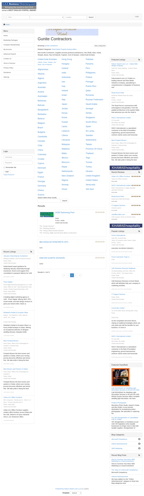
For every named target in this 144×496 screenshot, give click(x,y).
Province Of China (94, 149)
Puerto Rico (91, 86)
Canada (41, 141)
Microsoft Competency (119, 439)
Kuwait (65, 122)
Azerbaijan (42, 96)
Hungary (65, 64)
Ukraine (89, 171)
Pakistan (89, 59)
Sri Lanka (90, 131)
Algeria (41, 78)
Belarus (41, 118)
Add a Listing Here (100, 46)
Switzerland (91, 140)
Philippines (91, 73)
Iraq (63, 86)
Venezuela (90, 184)
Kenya (64, 113)
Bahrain (41, 105)
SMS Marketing (116, 448)
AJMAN (40, 62)
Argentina (42, 83)
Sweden (89, 135)
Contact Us (7, 59)
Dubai (45, 62)
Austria (41, 92)
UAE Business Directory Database (123, 268)
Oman (64, 189)
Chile (40, 145)
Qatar (88, 90)
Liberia (65, 135)
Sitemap (6, 77)
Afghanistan (43, 69)
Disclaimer (7, 72)
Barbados (42, 114)
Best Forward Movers (10, 341)
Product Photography (118, 403)
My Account (7, 49)
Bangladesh (43, 110)
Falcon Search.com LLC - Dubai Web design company (124, 64)
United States (92, 180)
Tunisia (89, 162)
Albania (41, 74)
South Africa (91, 122)
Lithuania (66, 140)
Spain (88, 126)
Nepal (64, 167)
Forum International (118, 235)
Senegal (89, 108)
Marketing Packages (10, 40)
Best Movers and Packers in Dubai (15, 369)
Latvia (64, 126)
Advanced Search (9, 54)
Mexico (65, 158)
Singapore (90, 117)
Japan (64, 104)
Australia (42, 87)
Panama (89, 64)
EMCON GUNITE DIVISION (52, 258)
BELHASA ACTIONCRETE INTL (54, 242)
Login (137, 16)
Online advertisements (119, 444)
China (40, 150)
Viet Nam (90, 189)
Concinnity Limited (117, 308)
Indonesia (66, 77)
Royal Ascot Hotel (117, 93)
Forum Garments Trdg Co (120, 257)
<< (64, 275)
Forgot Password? (8, 174)
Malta (64, 153)
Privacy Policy (8, 68)
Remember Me (11, 167)
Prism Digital (7, 282)
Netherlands (67, 171)
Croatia (41, 159)
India (64, 73)
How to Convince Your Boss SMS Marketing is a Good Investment (123, 460)
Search (91, 17)
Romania (90, 95)
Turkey (89, 167)
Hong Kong (67, 59)
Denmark (42, 168)
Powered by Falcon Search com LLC (68, 489)
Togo (88, 158)
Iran (63, 82)
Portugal (89, 82)
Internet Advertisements (119, 476)
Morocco (65, 162)
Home (7, 24)
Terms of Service (9, 63)
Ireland (65, 90)
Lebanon (66, 131)
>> (80, 275)
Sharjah (50, 62)
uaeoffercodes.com (118, 214)
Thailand (89, 153)
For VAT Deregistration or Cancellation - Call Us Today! (125, 418)
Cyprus (41, 163)
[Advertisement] (18, 115)
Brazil (40, 127)
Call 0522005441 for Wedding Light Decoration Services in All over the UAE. (125, 389)
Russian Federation (94, 99)
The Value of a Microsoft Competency (124, 470)
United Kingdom (93, 176)
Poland (89, 77)
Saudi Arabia (91, 104)
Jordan (65, 108)
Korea (64, 117)
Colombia (42, 154)
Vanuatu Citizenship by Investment (15, 256)
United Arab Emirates (47, 59)
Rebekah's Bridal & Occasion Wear (15, 312)
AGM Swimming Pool (64, 212)
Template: (66, 493)
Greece (41, 195)
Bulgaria (41, 132)
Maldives (66, 149)
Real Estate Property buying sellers (64, 49)
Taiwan (89, 144)
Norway (65, 184)
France (41, 177)
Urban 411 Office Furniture (12, 397)
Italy (63, 99)
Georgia (41, 181)
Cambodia (42, 136)
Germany (42, 186)
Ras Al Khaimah (47, 64)
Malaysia (66, 144)
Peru (88, 68)
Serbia (89, 113)
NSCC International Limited (121, 118)
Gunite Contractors (51, 46)
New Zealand (68, 176)
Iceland (65, 68)
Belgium (41, 123)
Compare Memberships (11, 45)
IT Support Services (118, 205)
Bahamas (42, 101)
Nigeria (65, 180)
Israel (64, 95)
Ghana (41, 190)
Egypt (40, 172)
